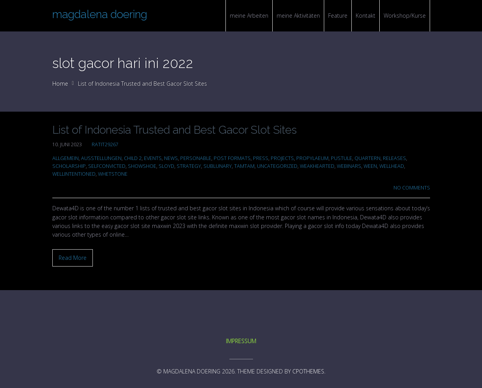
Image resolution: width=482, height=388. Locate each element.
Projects (282, 158)
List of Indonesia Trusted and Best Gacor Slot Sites (174, 129)
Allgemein (65, 158)
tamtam (244, 166)
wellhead (391, 166)
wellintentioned (74, 174)
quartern (367, 158)
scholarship (69, 166)
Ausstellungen (101, 158)
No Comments (411, 187)
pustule (341, 158)
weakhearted (317, 166)
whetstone (112, 174)
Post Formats (232, 158)
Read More (73, 257)
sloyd (166, 166)
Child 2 (133, 158)
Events (153, 158)
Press (260, 158)
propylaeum (312, 158)
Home (60, 83)
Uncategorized (277, 166)
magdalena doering (99, 14)
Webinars (349, 166)
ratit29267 (105, 144)
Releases (394, 158)
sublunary (217, 166)
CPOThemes (308, 371)
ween (370, 166)
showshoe (142, 166)
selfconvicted (107, 166)
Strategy (189, 166)
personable (195, 158)
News (171, 158)
